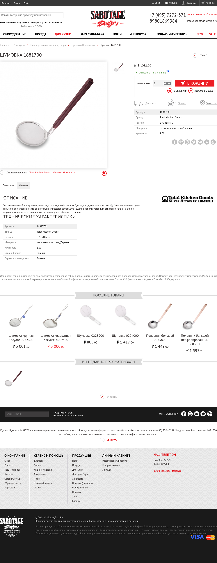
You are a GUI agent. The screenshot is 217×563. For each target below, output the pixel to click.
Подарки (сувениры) (82, 483)
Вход (157, 2)
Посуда (41, 34)
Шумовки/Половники (83, 45)
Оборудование (14, 34)
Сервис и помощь (48, 455)
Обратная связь (12, 483)
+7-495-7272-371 (163, 460)
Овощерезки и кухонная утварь (48, 45)
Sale (212, 34)
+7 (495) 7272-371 (168, 15)
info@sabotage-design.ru (202, 21)
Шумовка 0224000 (125, 335)
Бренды (76, 501)
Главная (4, 45)
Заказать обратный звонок (202, 14)
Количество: (143, 83)
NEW (200, 34)
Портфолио (10, 487)
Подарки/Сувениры (172, 34)
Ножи (117, 34)
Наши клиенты (12, 469)
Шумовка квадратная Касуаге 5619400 (55, 337)
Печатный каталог (43, 483)
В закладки (180, 90)
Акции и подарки (43, 469)
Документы (40, 474)
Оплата (17, 3)
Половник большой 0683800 (160, 337)
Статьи (37, 487)
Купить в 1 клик (204, 90)
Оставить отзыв (12, 478)
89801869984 (163, 21)
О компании (14, 455)
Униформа (137, 34)
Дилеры (8, 474)
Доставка (39, 460)
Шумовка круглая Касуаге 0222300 (20, 337)
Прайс (26, 3)
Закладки (191, 3)
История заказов (111, 465)
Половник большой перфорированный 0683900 (195, 339)
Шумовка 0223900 (90, 335)
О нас (7, 460)
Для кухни (63, 34)
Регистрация (170, 2)
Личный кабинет (116, 455)
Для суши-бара (92, 34)
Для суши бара (80, 474)
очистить (112, 396)
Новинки (76, 492)
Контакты (5, 3)
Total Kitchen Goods (39, 172)
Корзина (210, 2)
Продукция (81, 455)
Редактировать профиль (114, 460)
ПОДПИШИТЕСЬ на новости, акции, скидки (68, 414)
